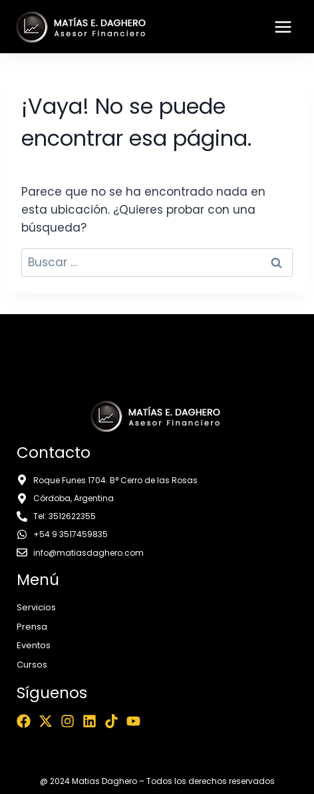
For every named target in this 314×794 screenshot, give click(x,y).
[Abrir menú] (282, 26)
